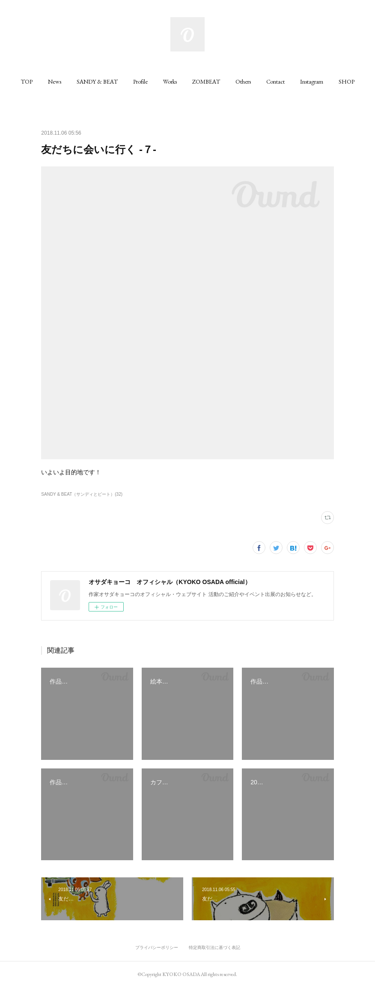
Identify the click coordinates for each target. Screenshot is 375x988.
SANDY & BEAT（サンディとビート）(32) (81, 494)
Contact (275, 81)
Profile (140, 81)
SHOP (346, 81)
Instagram (311, 81)
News (54, 81)
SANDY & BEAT (97, 81)
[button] (27, 81)
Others (243, 81)
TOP (27, 81)
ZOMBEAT (206, 81)
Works (170, 81)
